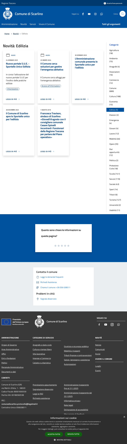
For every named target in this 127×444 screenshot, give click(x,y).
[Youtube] (88, 13)
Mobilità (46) (114, 138)
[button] (63, 440)
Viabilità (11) (114, 210)
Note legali (68, 405)
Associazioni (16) (114, 73)
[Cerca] (123, 14)
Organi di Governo (9, 344)
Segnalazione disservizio (43, 389)
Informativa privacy (72, 400)
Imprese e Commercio (42, 358)
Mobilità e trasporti (72, 350)
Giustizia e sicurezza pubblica (76, 346)
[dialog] (63, 429)
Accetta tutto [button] (54, 434)
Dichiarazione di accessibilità (76, 409)
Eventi (98, 370)
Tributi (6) (113, 194)
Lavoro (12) (114, 133)
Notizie (98, 344)
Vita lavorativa (39, 353)
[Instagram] (94, 13)
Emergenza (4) (114, 122)
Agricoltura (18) (114, 52)
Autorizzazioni (70, 364)
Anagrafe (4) (114, 66)
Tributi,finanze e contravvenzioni (78, 355)
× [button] (124, 417)
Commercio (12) (114, 81)
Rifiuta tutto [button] (73, 434)
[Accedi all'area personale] (113, 3)
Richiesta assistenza (41, 398)
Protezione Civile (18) (113, 167)
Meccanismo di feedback (74, 414)
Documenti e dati (8, 371)
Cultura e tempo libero (42, 349)
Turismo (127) (115, 199)
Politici (4, 362)
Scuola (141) (114, 173)
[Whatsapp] (100, 13)
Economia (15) (113, 103)
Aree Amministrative (10, 349)
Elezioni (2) (114, 114)
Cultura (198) (115, 96)
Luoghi (98, 366)
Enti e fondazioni (8, 358)
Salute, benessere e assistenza (77, 359)
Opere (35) (113, 144)
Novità (16, 33)
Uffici (3, 353)
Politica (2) (113, 160)
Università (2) (115, 205)
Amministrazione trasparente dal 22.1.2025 (78, 394)
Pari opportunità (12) (114, 152)
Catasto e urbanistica (42, 362)
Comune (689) (112, 90)
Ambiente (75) (113, 60)
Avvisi (10, 55)
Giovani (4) (113, 128)
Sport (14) (113, 189)
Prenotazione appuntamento (45, 384)
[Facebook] (81, 13)
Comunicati (100, 349)
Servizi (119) (114, 178)
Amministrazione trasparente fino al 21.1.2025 (76, 386)
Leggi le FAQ (38, 393)
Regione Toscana (8, 3)
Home (6, 33)
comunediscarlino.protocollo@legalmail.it (19, 403)
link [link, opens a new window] (87, 429)
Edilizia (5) (113, 109)
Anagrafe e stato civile (42, 344)
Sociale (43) (114, 184)
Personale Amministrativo (12, 367)
